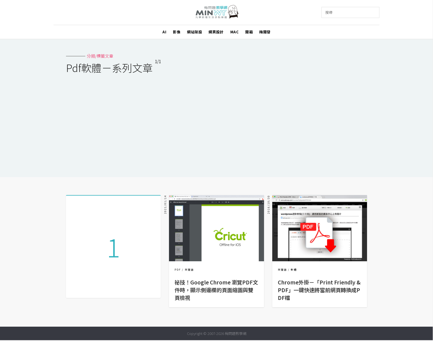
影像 (176, 31)
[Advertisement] (216, 122)
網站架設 (194, 31)
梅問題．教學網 (216, 13)
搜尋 (328, 12)
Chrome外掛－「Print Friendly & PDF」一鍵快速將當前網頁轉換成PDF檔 (319, 290)
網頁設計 (215, 31)
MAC (234, 31)
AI (164, 31)
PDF (178, 269)
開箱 (249, 31)
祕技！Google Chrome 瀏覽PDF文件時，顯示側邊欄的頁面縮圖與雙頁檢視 (216, 290)
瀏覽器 (189, 269)
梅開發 (265, 31)
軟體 (294, 269)
